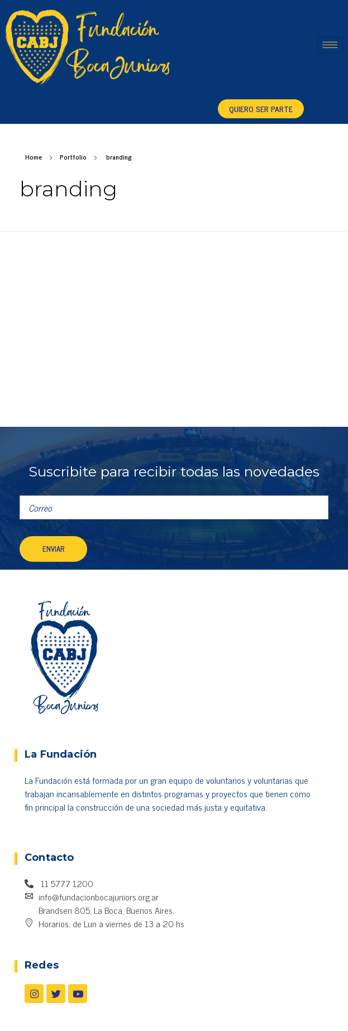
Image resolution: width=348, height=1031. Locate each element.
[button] (261, 108)
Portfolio (73, 156)
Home (33, 156)
